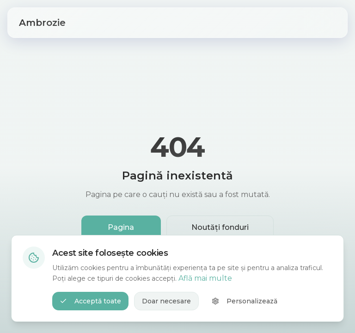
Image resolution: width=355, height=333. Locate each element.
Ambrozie (42, 22)
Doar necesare (166, 301)
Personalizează (244, 301)
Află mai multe (205, 278)
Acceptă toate (90, 301)
